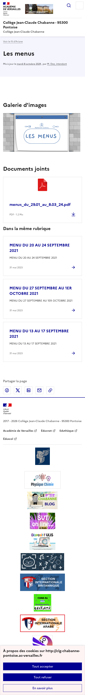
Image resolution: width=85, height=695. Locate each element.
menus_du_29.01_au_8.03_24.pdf (40, 204)
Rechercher (69, 5)
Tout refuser (43, 677)
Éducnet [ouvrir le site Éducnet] (46, 431)
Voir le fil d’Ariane (13, 41)
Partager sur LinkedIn (28, 390)
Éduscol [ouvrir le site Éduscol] (8, 439)
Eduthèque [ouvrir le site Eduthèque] (67, 431)
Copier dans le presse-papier (50, 390)
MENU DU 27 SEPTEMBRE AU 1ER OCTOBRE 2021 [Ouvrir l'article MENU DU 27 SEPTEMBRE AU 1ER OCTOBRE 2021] (40, 290)
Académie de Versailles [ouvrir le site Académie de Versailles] (18, 431)
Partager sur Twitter (18, 390)
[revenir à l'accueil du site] (42, 25)
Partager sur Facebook (7, 390)
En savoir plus (42, 688)
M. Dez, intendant (57, 64)
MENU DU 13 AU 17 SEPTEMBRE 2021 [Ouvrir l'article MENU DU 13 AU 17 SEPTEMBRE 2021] (39, 333)
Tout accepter (42, 666)
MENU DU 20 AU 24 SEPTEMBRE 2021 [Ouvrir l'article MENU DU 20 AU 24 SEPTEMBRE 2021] (39, 247)
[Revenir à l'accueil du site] (7, 408)
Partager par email (39, 390)
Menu (79, 5)
